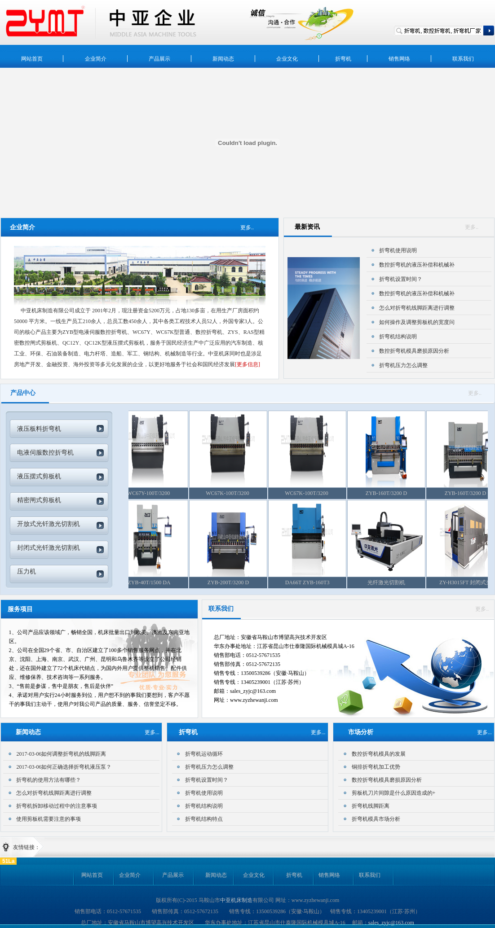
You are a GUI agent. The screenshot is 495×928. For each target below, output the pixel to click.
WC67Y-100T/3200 (154, 493)
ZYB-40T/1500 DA (154, 582)
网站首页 (92, 875)
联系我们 (369, 875)
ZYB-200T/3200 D (233, 582)
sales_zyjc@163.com (391, 922)
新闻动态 (216, 875)
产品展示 (173, 875)
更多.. (471, 227)
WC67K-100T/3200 (233, 493)
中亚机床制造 (236, 900)
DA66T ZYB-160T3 (312, 582)
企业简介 (130, 875)
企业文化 (254, 875)
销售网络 (329, 875)
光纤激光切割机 (391, 582)
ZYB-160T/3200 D (391, 493)
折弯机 (294, 875)
